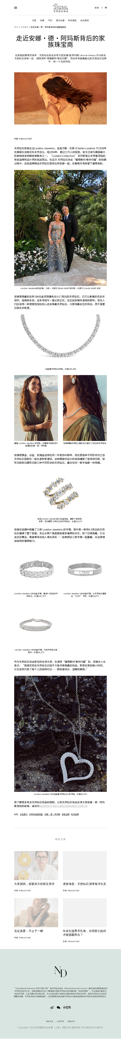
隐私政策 (71, 1027)
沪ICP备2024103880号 (92, 1033)
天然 (34, 20)
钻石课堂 (85, 20)
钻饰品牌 (75, 814)
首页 (16, 27)
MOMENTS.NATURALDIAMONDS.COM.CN (63, 806)
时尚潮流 (72, 20)
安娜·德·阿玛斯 (52, 814)
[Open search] (99, 7)
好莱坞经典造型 (36, 814)
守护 (50, 20)
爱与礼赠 (60, 20)
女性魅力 (24, 814)
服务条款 (49, 1027)
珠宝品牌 (65, 814)
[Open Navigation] (21, 7)
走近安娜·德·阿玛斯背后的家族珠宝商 (48, 27)
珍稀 (42, 20)
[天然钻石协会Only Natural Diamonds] (60, 7)
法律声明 (60, 1027)
